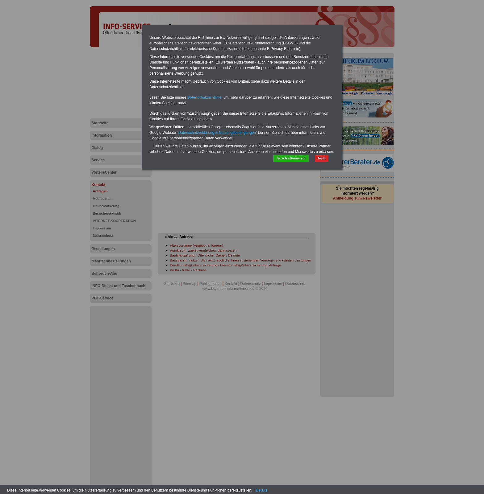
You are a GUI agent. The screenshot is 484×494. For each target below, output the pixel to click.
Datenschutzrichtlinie (204, 97)
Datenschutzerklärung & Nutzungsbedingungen (217, 132)
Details (261, 490)
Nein (321, 158)
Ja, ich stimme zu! (291, 158)
